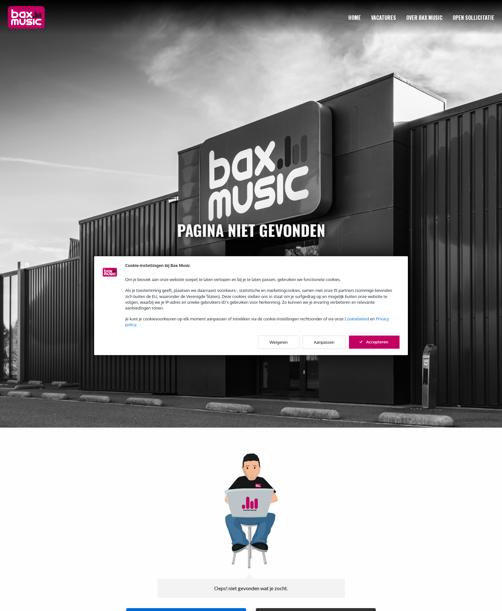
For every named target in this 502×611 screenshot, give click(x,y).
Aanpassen (324, 341)
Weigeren (279, 341)
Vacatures (383, 17)
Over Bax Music (424, 17)
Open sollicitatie (473, 17)
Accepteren (374, 341)
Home (354, 17)
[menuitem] (354, 18)
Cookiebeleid (356, 318)
